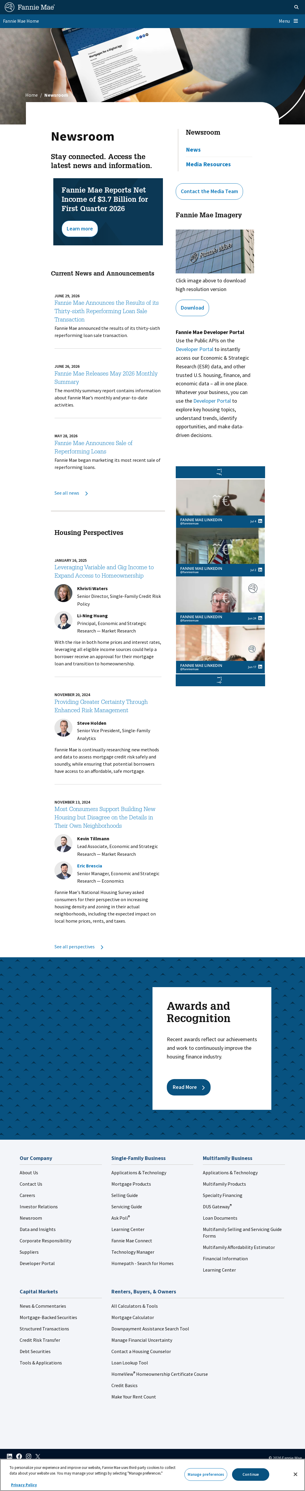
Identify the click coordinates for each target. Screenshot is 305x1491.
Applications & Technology (138, 1172)
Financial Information (225, 1258)
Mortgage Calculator (132, 1317)
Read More (189, 1087)
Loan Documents (220, 1218)
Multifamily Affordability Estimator (239, 1247)
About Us (29, 1172)
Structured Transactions (44, 1329)
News (193, 149)
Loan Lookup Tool (129, 1363)
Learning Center (127, 1229)
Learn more (80, 228)
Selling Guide (124, 1195)
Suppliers (29, 1252)
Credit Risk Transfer (40, 1340)
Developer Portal (194, 349)
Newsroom (203, 133)
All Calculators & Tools (134, 1306)
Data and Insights (38, 1229)
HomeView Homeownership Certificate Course (159, 1374)
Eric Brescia (89, 866)
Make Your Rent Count (133, 1397)
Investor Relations (39, 1207)
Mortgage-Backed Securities (48, 1317)
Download (192, 307)
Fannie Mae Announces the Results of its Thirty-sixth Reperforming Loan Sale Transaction (107, 312)
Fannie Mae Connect (131, 1241)
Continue (250, 1474)
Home (31, 95)
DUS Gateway (217, 1207)
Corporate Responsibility (45, 1241)
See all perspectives (79, 947)
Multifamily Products (224, 1184)
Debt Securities (35, 1351)
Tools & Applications (41, 1363)
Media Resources (208, 164)
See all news (71, 493)
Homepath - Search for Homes (142, 1263)
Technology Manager (132, 1252)
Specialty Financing (222, 1195)
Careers (27, 1195)
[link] (220, 503)
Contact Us (31, 1184)
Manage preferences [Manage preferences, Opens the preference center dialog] (206, 1474)
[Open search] (289, 7)
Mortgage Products (131, 1184)
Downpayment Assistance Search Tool (150, 1329)
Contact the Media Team (209, 191)
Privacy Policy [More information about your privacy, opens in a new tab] (24, 1484)
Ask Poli (120, 1218)
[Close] (295, 1474)
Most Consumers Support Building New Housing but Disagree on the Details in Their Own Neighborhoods (105, 818)
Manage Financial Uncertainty (141, 1340)
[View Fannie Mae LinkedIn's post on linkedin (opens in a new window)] (260, 521)
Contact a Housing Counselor (141, 1351)
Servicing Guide (126, 1207)
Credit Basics (124, 1385)
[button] (220, 680)
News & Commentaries (43, 1306)
